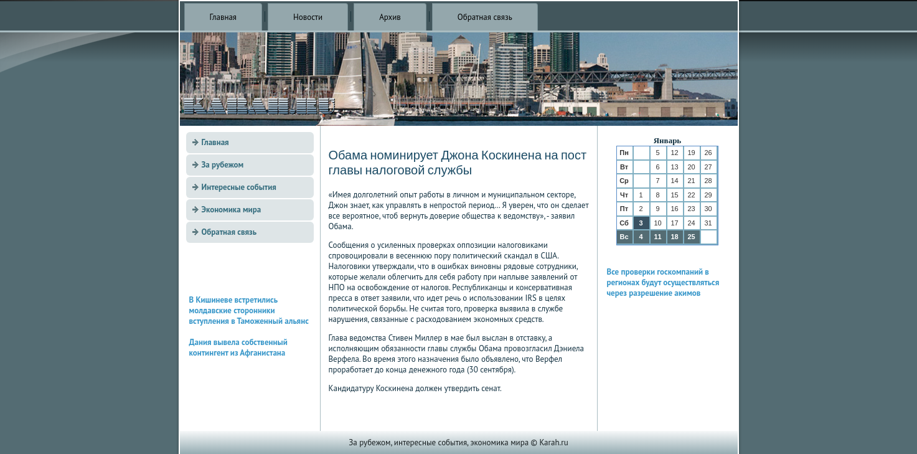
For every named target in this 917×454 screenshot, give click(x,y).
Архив (390, 17)
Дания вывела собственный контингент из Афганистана (238, 347)
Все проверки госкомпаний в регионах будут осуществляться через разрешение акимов (663, 282)
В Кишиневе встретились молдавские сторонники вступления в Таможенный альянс (249, 310)
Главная (223, 17)
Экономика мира (231, 209)
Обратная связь (485, 17)
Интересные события (239, 187)
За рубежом (223, 164)
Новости (307, 17)
